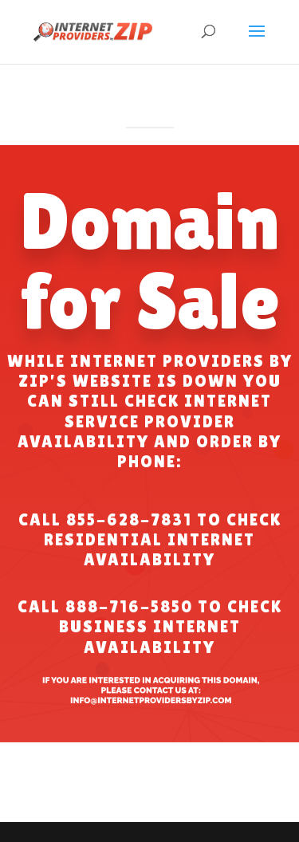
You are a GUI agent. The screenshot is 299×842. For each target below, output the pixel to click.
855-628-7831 (129, 519)
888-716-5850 (129, 606)
